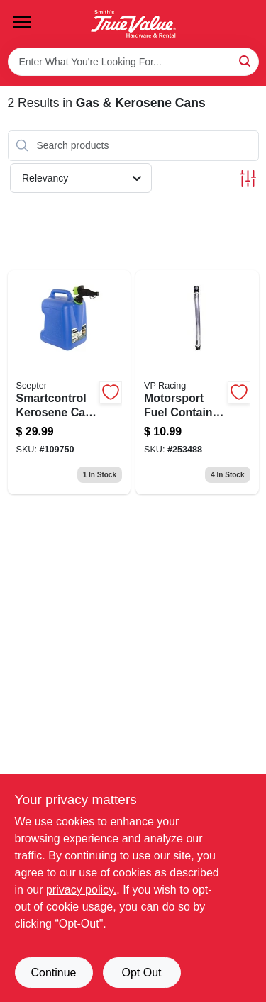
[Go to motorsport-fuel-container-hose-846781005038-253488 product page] (197, 382)
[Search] (245, 60)
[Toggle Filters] (248, 178)
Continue (53, 973)
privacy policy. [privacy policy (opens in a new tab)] (81, 890)
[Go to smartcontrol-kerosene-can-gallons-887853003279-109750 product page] (69, 382)
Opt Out (141, 973)
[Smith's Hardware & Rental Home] (133, 24)
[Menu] (22, 22)
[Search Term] (133, 62)
